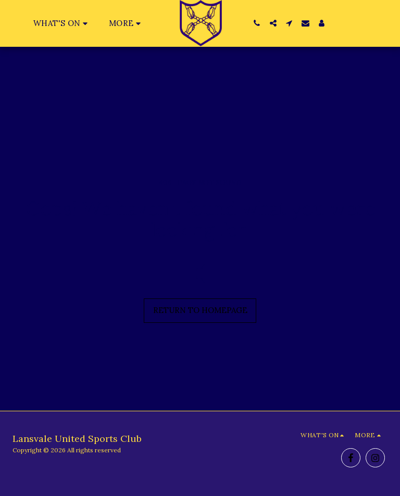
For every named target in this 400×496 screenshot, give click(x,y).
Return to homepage (200, 310)
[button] (62, 23)
